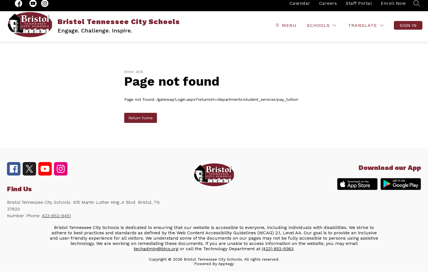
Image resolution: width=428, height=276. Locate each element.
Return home (140, 122)
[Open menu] (285, 30)
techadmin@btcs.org (156, 253)
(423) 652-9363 (277, 253)
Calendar (300, 7)
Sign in (408, 30)
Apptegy (226, 268)
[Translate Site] (366, 30)
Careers (328, 7)
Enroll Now (393, 7)
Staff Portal (359, 7)
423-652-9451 (56, 220)
